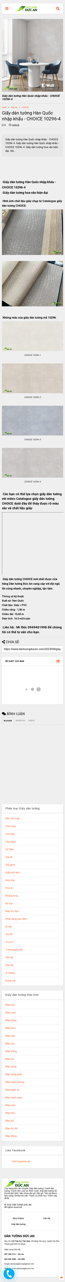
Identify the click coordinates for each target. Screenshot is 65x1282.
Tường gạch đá (14, 949)
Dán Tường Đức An (21, 1161)
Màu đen (10, 1113)
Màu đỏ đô (11, 1128)
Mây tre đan (12, 911)
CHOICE (25, 107)
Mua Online (18, 1218)
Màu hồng (10, 1020)
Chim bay (10, 826)
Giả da (8, 857)
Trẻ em (9, 942)
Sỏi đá (8, 934)
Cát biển (10, 834)
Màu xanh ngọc (14, 1097)
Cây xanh (10, 841)
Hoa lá (9, 888)
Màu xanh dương (14, 1082)
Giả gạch (10, 864)
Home (4, 107)
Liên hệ (46, 1218)
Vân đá (9, 965)
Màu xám (10, 1105)
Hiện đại (14, 107)
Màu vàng (10, 1066)
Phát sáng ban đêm (16, 919)
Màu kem (10, 1028)
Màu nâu (10, 1035)
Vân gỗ (9, 957)
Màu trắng (11, 1051)
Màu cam (10, 1012)
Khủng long (11, 895)
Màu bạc (10, 1004)
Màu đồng (11, 1136)
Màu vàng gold (13, 1074)
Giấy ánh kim (12, 872)
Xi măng (10, 973)
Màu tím (10, 1059)
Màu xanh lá (12, 1089)
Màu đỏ (9, 1120)
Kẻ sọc (9, 903)
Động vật (10, 980)
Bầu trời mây (12, 818)
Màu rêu (10, 1043)
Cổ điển (9, 849)
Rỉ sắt (8, 926)
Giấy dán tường (18, 1224)
